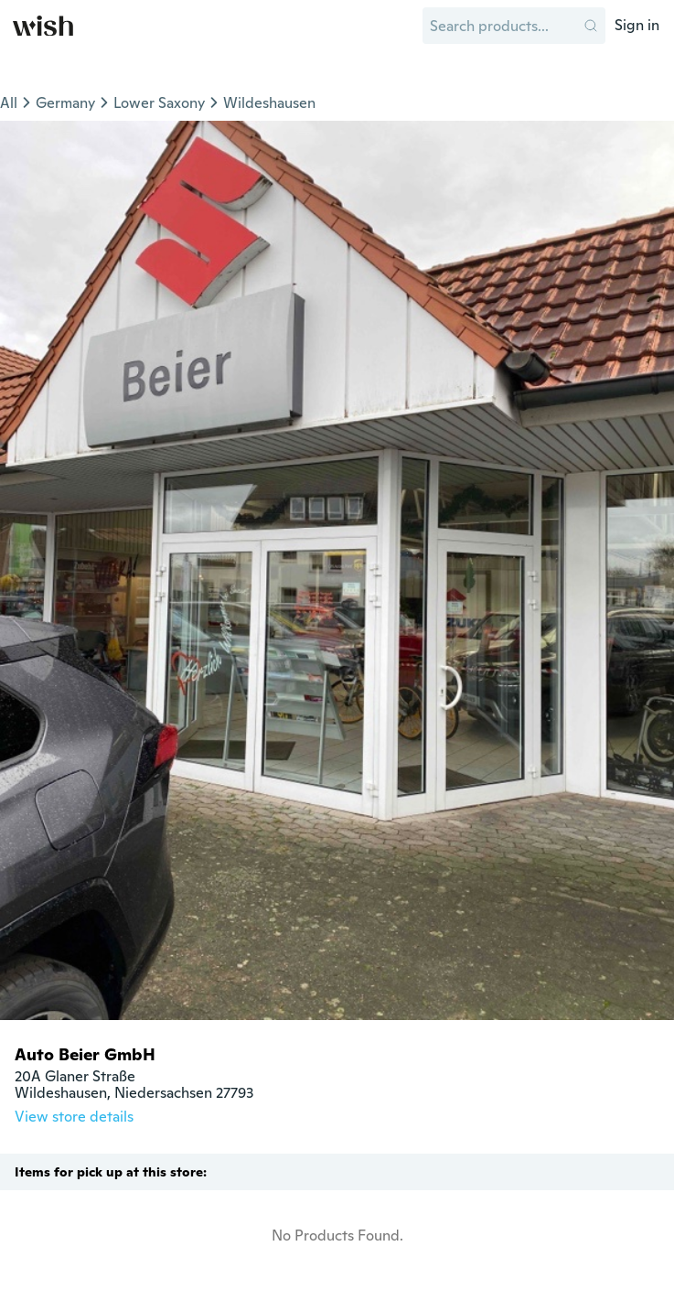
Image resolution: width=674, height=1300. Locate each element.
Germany (65, 103)
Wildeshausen (269, 103)
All (8, 103)
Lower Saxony (159, 103)
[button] (590, 25)
